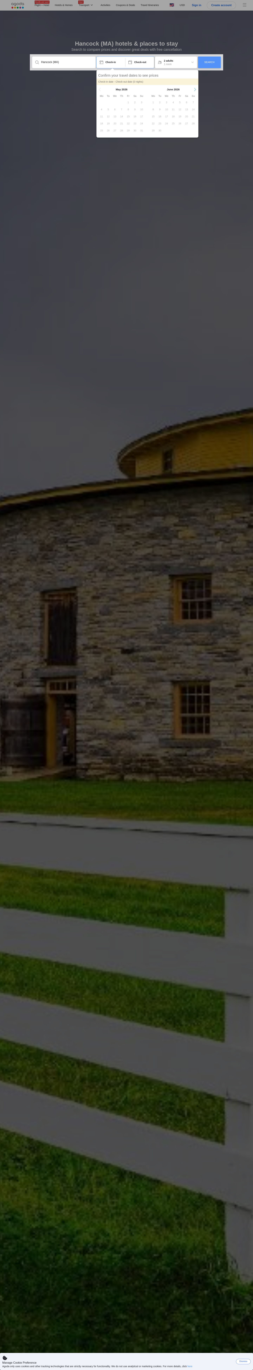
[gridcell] (128, 102)
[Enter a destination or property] (66, 62)
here (189, 1366)
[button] (99, 89)
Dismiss (243, 1361)
